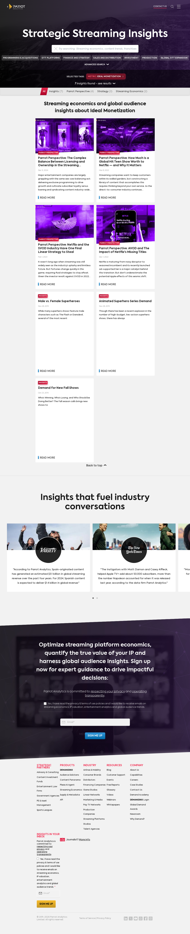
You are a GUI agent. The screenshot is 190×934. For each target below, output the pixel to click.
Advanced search (94, 65)
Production (149, 58)
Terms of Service (87, 918)
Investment (131, 58)
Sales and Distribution (107, 58)
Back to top (94, 465)
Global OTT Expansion (174, 58)
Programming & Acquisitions (20, 58)
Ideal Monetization (106, 76)
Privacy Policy (104, 918)
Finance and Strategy (76, 58)
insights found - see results (95, 84)
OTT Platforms (51, 58)
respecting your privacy (108, 691)
